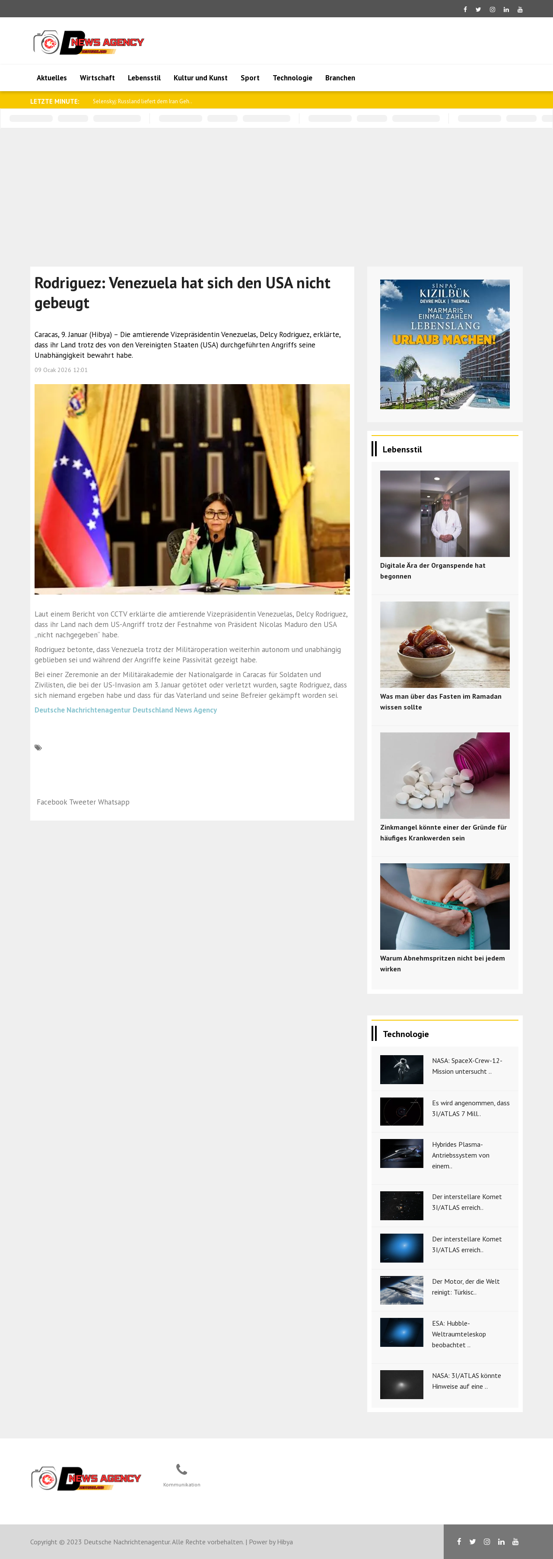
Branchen (340, 78)
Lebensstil (144, 78)
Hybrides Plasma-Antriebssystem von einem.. (460, 1155)
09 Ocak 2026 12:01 (61, 370)
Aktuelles (52, 78)
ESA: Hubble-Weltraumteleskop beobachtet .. (459, 1334)
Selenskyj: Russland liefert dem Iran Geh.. (142, 101)
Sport (250, 78)
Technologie (292, 78)
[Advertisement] (276, 193)
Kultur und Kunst (201, 78)
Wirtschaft (97, 78)
